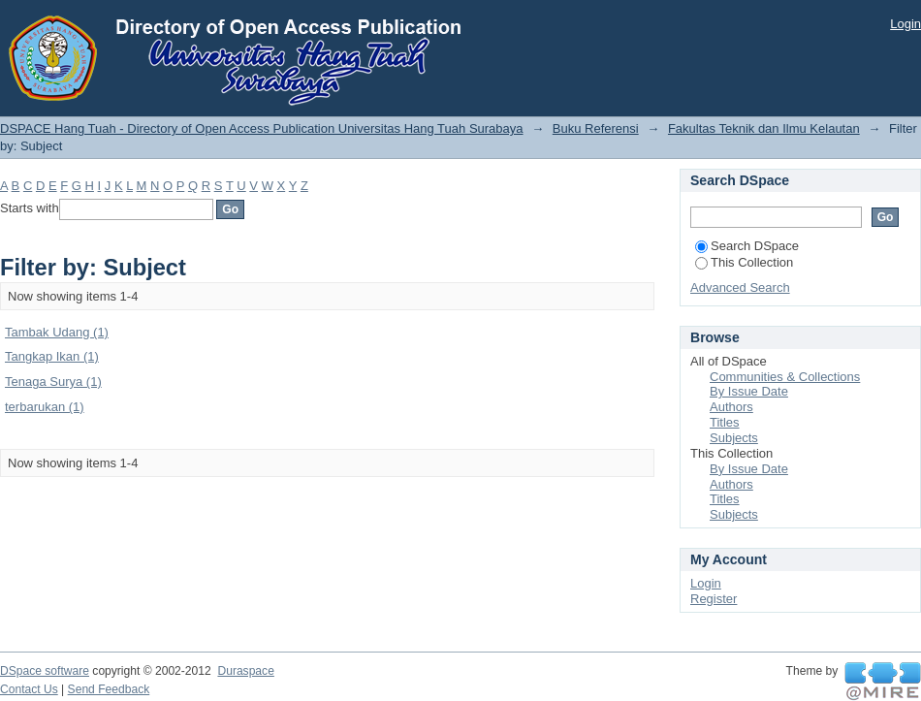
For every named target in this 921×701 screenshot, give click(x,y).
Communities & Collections (785, 376)
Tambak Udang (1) (57, 332)
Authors (731, 406)
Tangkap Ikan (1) (52, 356)
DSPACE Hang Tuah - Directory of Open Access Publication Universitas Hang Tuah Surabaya (262, 128)
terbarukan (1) (44, 406)
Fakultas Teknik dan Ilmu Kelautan (764, 128)
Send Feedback (109, 689)
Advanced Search (740, 287)
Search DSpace (747, 246)
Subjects (734, 437)
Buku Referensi (596, 128)
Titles (725, 422)
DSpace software (44, 671)
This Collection (744, 262)
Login (905, 23)
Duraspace (245, 671)
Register (713, 598)
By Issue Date (749, 391)
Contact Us (29, 689)
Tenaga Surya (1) (53, 381)
